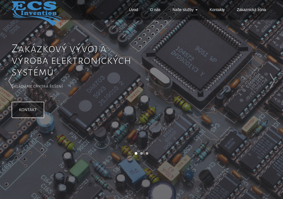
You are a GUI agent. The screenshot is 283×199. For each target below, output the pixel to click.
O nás (155, 9)
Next (263, 81)
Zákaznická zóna (251, 9)
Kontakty (217, 9)
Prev (19, 81)
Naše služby (185, 9)
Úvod (133, 9)
